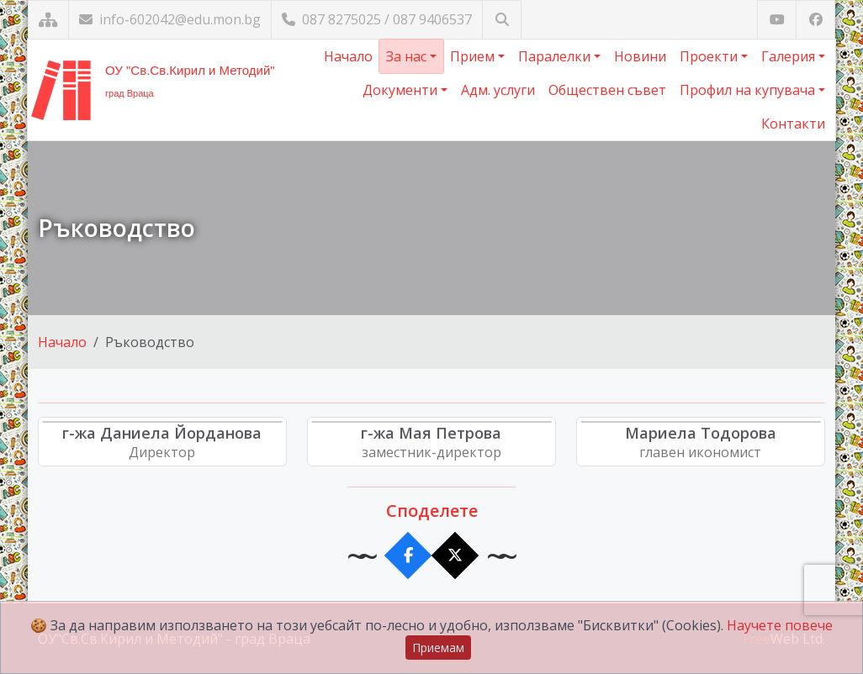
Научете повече (780, 625)
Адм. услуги (498, 90)
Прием (474, 56)
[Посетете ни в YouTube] (777, 20)
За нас (408, 56)
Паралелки (556, 56)
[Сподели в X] (455, 556)
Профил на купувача (749, 90)
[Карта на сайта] (48, 20)
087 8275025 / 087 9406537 (377, 19)
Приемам (438, 648)
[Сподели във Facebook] (408, 556)
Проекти (710, 56)
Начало (348, 56)
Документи (402, 90)
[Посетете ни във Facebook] (815, 20)
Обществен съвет (607, 90)
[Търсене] (502, 20)
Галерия (789, 56)
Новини (640, 56)
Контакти (793, 123)
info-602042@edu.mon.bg (170, 19)
